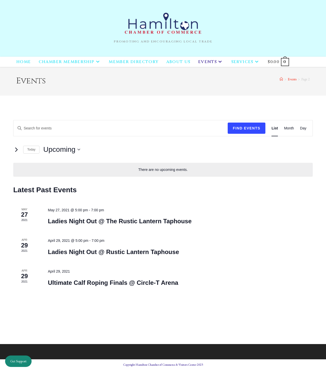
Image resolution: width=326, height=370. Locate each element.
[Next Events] (16, 149)
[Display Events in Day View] (303, 128)
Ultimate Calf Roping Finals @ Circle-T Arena (113, 282)
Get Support (18, 361)
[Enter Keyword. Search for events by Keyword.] (120, 128)
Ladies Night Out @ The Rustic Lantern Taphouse (120, 221)
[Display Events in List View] (274, 128)
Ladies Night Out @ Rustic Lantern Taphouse (113, 251)
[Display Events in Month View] (289, 128)
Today (31, 149)
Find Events (246, 128)
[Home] (281, 79)
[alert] (163, 170)
